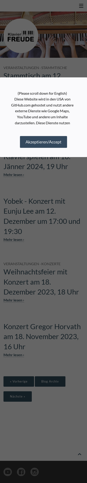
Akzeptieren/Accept (43, 141)
